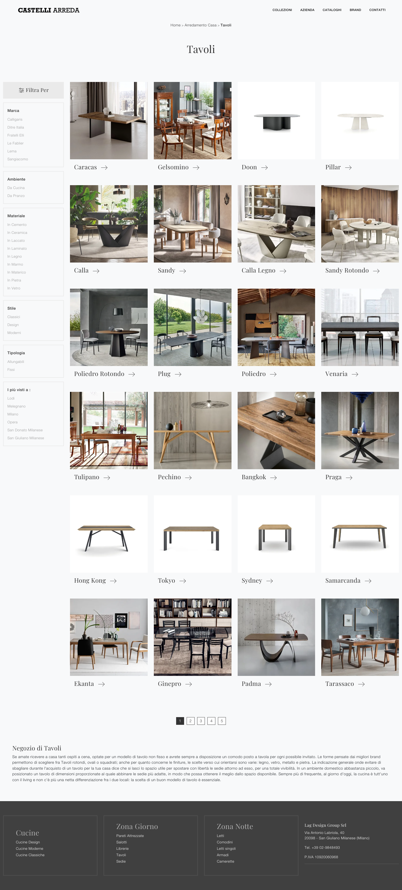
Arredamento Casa (201, 25)
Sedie (121, 861)
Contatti (377, 10)
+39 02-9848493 (326, 847)
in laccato (16, 240)
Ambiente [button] (16, 179)
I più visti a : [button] (19, 390)
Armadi (223, 855)
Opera (12, 422)
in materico (16, 272)
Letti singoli (226, 848)
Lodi (11, 398)
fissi (11, 369)
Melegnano (16, 406)
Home (175, 25)
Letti (220, 835)
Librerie (122, 848)
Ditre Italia (15, 127)
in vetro (13, 288)
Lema (12, 151)
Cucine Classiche (30, 855)
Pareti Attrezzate (130, 835)
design (13, 324)
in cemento (17, 224)
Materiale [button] (16, 216)
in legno (14, 256)
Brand (355, 10)
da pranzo (16, 195)
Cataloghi (332, 10)
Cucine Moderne (29, 848)
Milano (12, 414)
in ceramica (17, 232)
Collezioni (282, 10)
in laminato (17, 248)
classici (13, 317)
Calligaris (15, 119)
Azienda (307, 10)
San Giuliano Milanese (25, 438)
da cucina (16, 187)
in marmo (15, 264)
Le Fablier (15, 143)
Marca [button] (13, 111)
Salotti (121, 842)
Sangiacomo (17, 159)
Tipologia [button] (16, 353)
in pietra (14, 280)
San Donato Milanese (25, 430)
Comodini (225, 842)
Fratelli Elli (15, 135)
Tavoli (225, 25)
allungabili (15, 361)
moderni (14, 332)
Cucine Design (28, 842)
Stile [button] (11, 308)
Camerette (225, 861)
